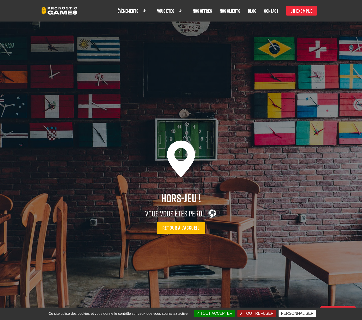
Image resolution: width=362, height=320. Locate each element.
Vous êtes (169, 11)
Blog (252, 11)
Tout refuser (257, 313)
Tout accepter (214, 313)
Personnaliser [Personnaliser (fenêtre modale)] (297, 313)
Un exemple (302, 11)
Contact (271, 11)
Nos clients (230, 11)
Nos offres (202, 11)
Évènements (132, 11)
